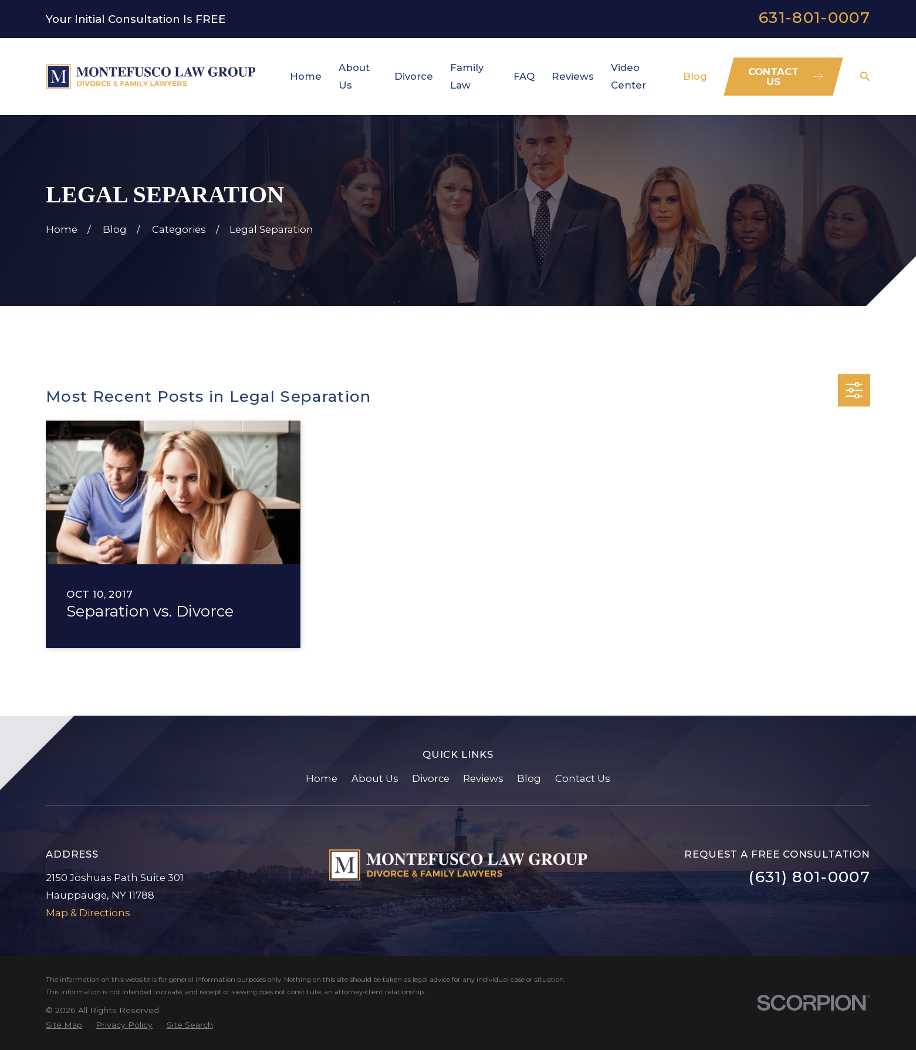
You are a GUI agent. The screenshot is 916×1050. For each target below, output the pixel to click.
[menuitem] (64, 1025)
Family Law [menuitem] (467, 76)
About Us (374, 778)
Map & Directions (88, 913)
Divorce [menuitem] (413, 76)
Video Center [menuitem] (628, 76)
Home (321, 778)
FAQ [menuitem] (524, 76)
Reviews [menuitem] (573, 76)
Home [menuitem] (306, 76)
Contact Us (582, 778)
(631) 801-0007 (809, 876)
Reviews (483, 778)
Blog (529, 778)
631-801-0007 (814, 17)
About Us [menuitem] (354, 76)
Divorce (430, 778)
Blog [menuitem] (695, 76)
